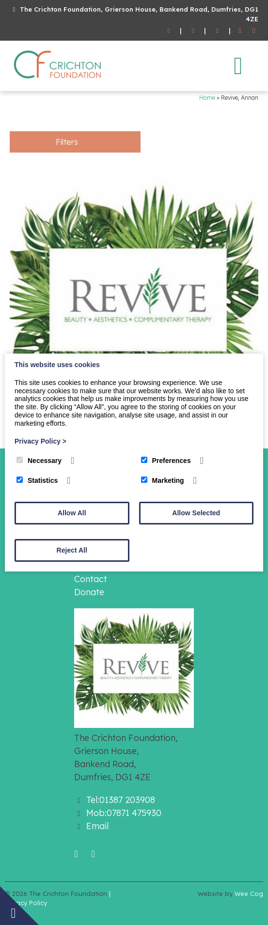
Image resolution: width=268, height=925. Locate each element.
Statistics (37, 480)
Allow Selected (196, 513)
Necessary (39, 460)
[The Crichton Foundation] (58, 80)
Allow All (72, 513)
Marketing (162, 480)
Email (97, 826)
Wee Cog (249, 893)
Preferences (166, 460)
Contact (90, 579)
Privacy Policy (40, 441)
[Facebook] (240, 31)
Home (207, 97)
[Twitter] (253, 31)
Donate (89, 592)
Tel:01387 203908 (120, 799)
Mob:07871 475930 (123, 812)
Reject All (72, 550)
